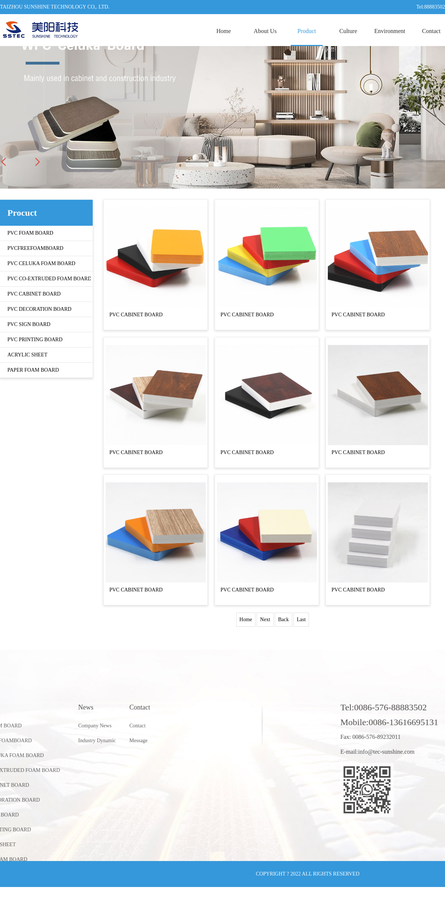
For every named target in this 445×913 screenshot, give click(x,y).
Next (265, 619)
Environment (389, 31)
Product (306, 31)
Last (301, 619)
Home (223, 31)
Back (283, 619)
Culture (348, 31)
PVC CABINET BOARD (136, 314)
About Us (265, 31)
